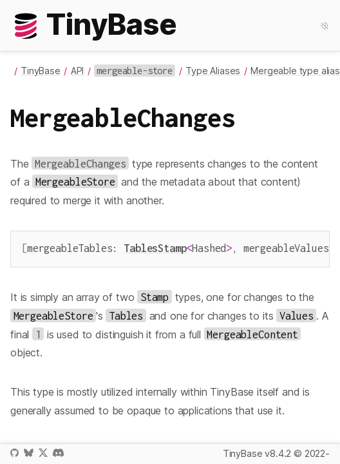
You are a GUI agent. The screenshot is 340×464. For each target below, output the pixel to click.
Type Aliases (212, 70)
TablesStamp (155, 248)
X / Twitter (43, 453)
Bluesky (28, 453)
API (77, 70)
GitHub (14, 453)
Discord (58, 453)
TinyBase (41, 70)
